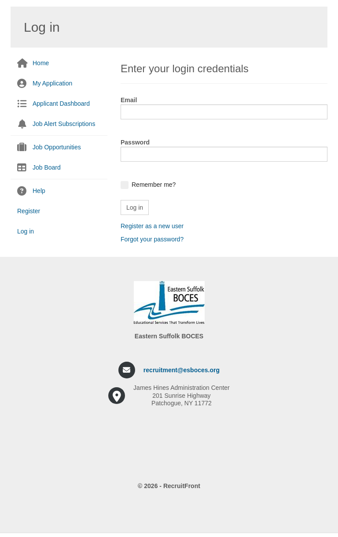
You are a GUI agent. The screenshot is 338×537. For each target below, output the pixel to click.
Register (28, 211)
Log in (25, 231)
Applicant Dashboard (61, 103)
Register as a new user (152, 226)
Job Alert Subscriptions (64, 123)
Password (135, 142)
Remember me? (154, 184)
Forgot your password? (152, 239)
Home (41, 63)
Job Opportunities (57, 147)
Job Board (47, 167)
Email (129, 100)
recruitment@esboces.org (181, 370)
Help (39, 190)
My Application (52, 83)
